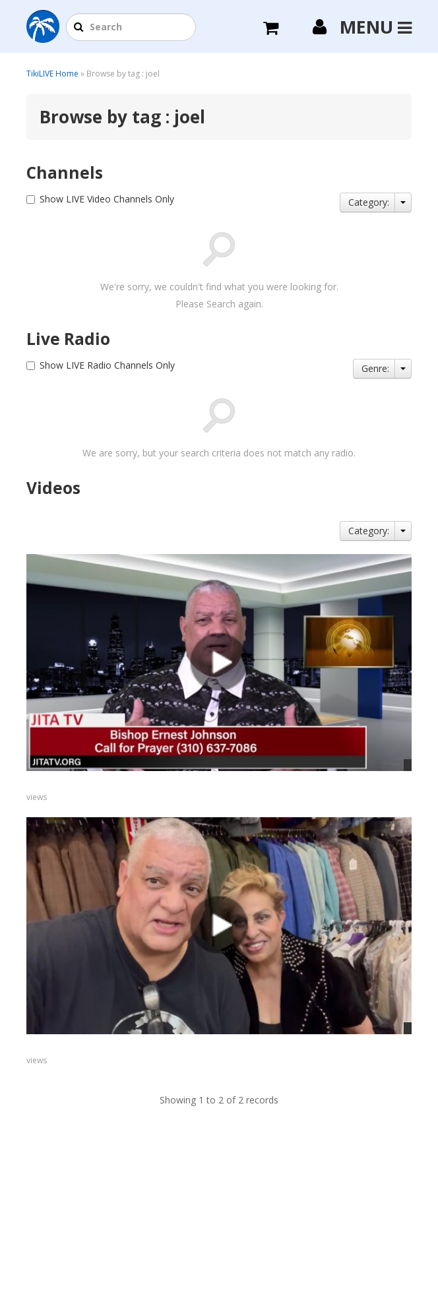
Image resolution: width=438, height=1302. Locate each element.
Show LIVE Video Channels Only (107, 199)
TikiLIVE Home (52, 73)
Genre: (375, 368)
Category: (368, 202)
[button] (78, 28)
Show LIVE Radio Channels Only (107, 365)
